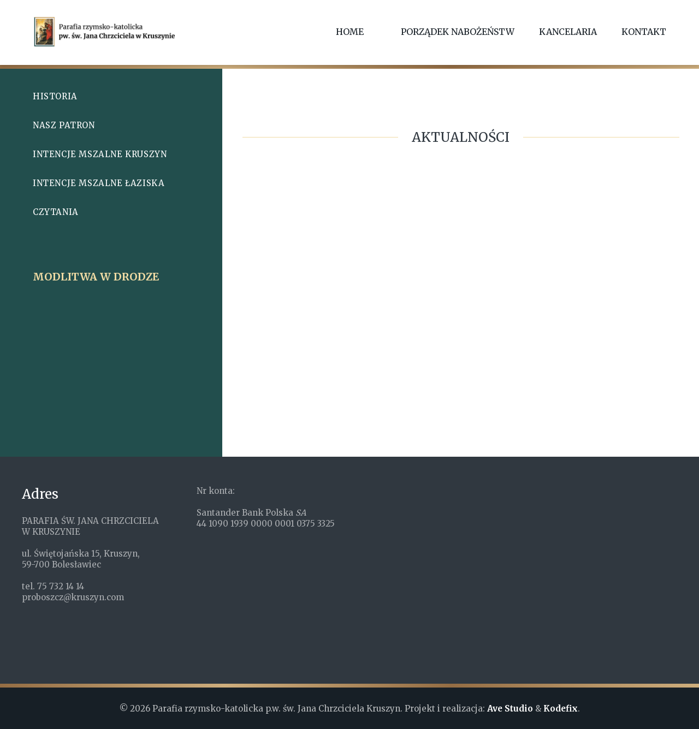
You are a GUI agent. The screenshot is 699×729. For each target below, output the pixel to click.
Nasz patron (64, 125)
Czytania (56, 212)
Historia (55, 96)
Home (350, 31)
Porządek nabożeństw (457, 31)
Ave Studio (510, 708)
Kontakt (643, 31)
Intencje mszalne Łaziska (98, 183)
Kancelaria (568, 31)
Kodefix (560, 708)
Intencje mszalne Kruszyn (100, 154)
